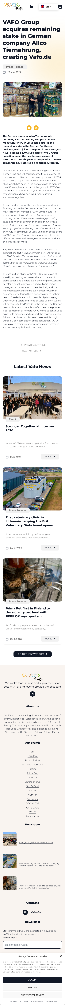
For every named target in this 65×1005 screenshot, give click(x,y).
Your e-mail (9, 939)
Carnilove (33, 757)
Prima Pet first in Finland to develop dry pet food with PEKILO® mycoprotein (28, 614)
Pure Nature (32, 818)
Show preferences (32, 995)
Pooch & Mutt (32, 762)
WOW (32, 813)
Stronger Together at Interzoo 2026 (36, 844)
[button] (60, 956)
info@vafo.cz (36, 914)
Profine (32, 770)
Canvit (32, 792)
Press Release (14, 68)
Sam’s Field (32, 788)
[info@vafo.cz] (25, 914)
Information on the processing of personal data (38, 1001)
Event (12, 421)
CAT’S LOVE (32, 809)
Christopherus (32, 783)
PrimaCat (33, 779)
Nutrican (32, 796)
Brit (32, 753)
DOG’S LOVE (32, 805)
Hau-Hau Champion (32, 766)
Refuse (32, 987)
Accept (32, 979)
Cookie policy (12, 1001)
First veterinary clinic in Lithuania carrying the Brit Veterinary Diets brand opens (29, 523)
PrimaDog (32, 775)
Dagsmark (32, 800)
